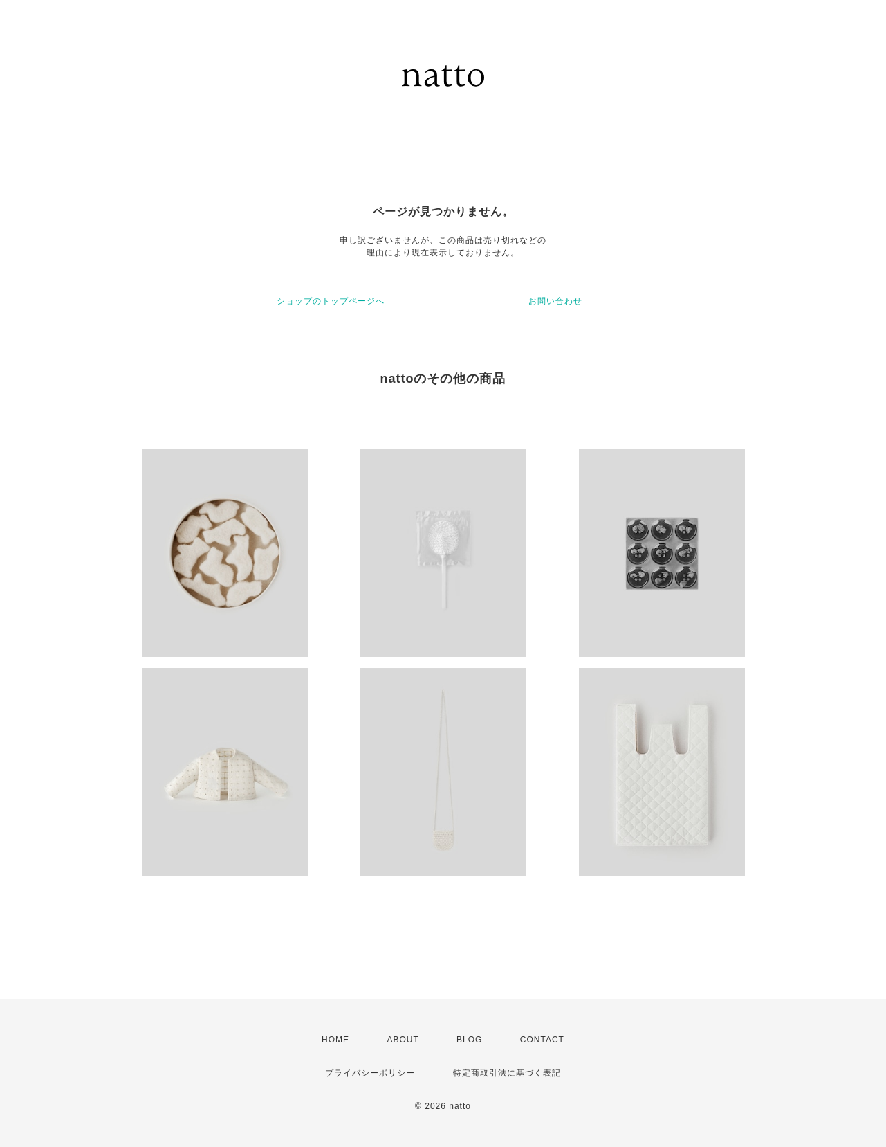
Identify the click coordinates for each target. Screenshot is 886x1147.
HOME (335, 1040)
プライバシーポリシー (370, 1073)
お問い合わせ (555, 301)
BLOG (469, 1040)
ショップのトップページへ (331, 301)
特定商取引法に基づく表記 (507, 1073)
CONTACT (542, 1040)
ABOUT (402, 1040)
